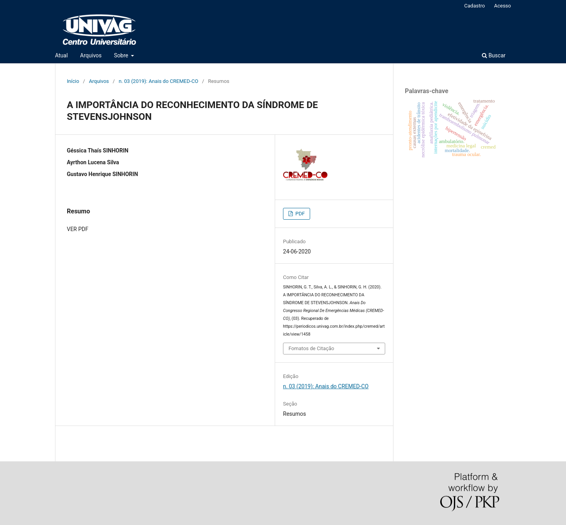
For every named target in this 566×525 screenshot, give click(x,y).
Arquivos (91, 55)
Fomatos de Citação (311, 348)
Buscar (493, 55)
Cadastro (474, 6)
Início (73, 81)
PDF (299, 214)
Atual (61, 55)
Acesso (502, 6)
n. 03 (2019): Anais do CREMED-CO (158, 81)
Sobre (122, 55)
